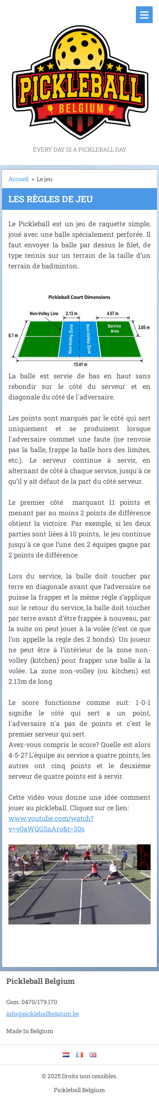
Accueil (18, 179)
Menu (144, 14)
